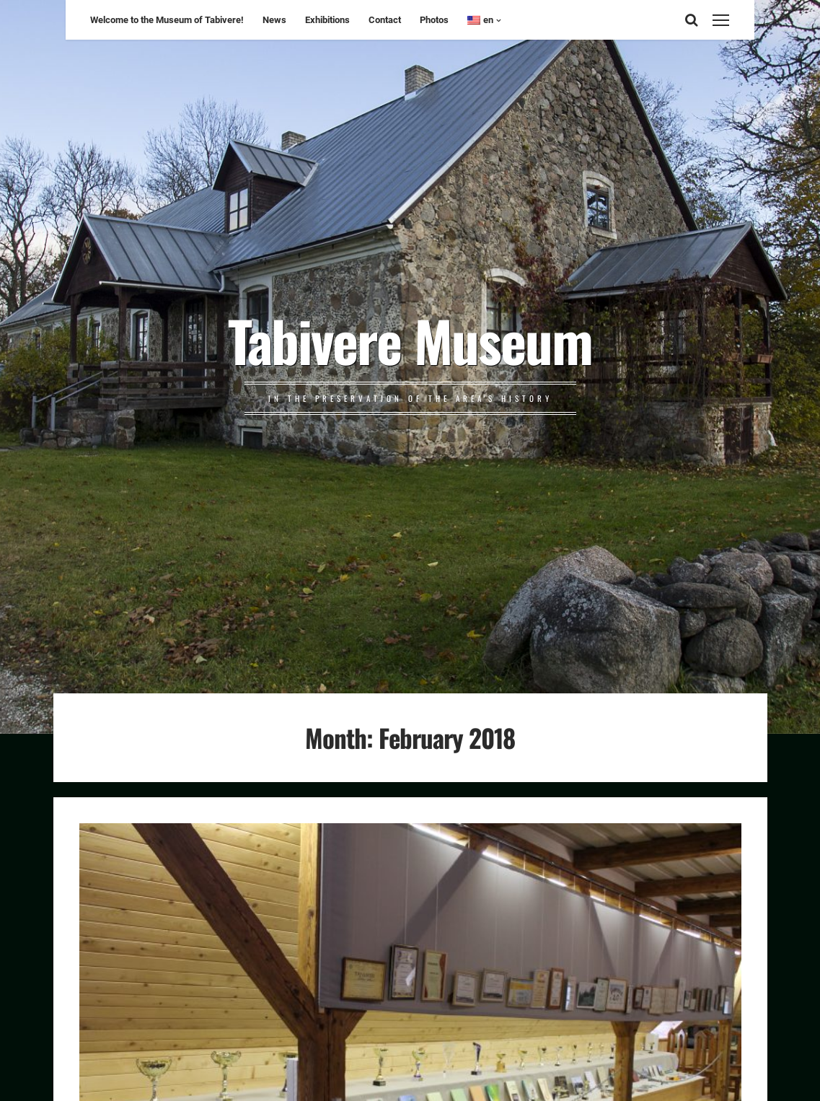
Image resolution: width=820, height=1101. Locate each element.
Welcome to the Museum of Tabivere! (167, 19)
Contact (385, 19)
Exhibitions (327, 19)
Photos (434, 19)
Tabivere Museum (410, 340)
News (274, 19)
